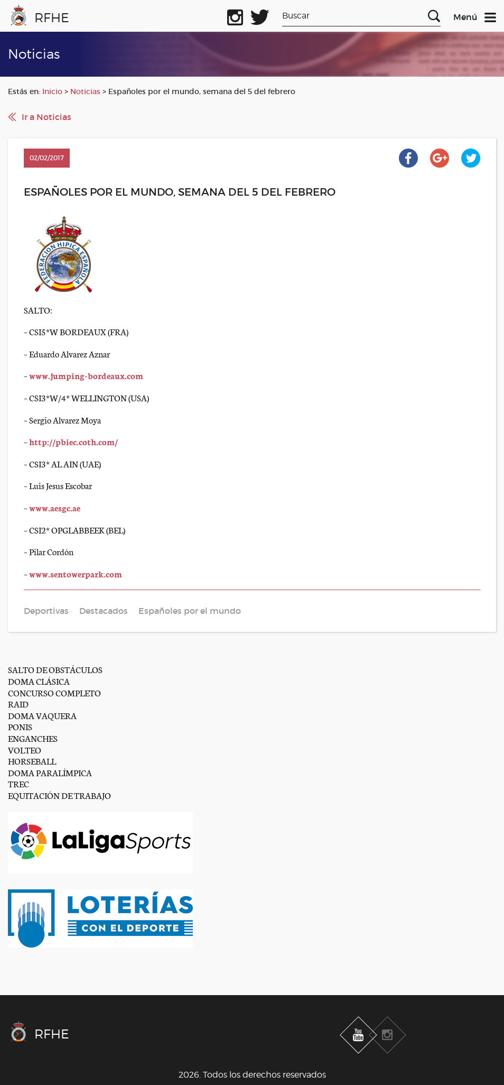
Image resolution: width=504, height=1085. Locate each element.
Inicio (52, 91)
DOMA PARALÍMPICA (50, 772)
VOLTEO (24, 749)
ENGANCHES (33, 738)
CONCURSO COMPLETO (54, 692)
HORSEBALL (32, 761)
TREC (18, 783)
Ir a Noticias (46, 117)
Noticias (85, 91)
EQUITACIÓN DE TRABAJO (59, 795)
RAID (18, 703)
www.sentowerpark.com (75, 573)
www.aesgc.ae (54, 507)
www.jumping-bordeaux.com (86, 375)
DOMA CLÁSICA (39, 681)
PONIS (20, 726)
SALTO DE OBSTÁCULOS (55, 669)
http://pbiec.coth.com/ (73, 441)
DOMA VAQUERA (42, 715)
